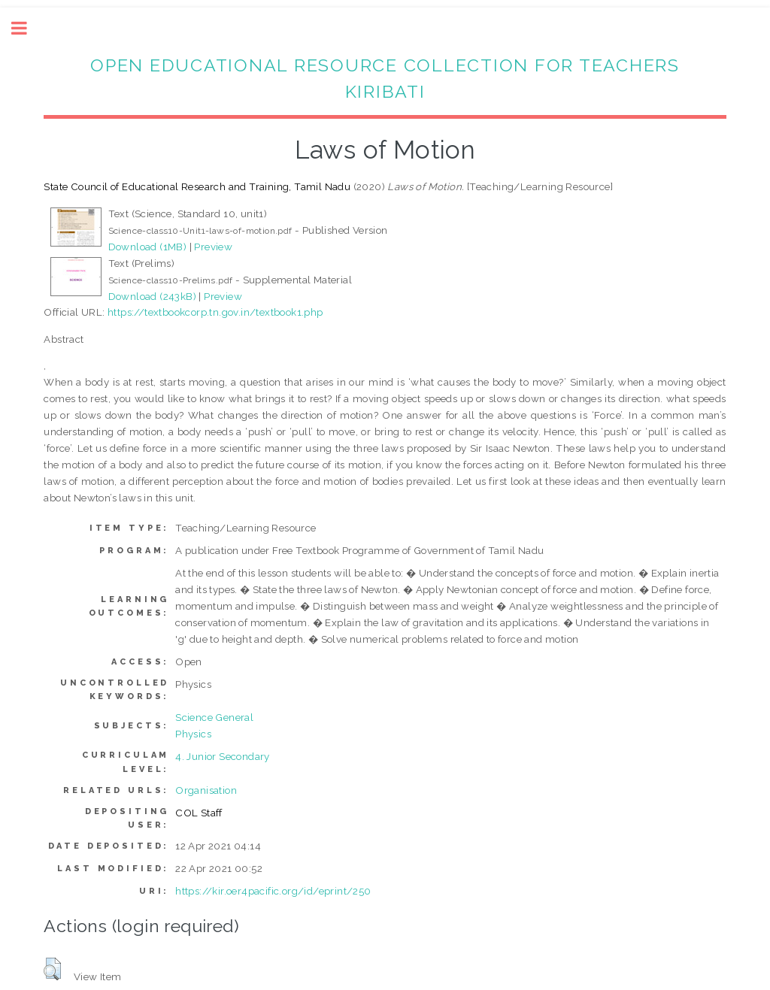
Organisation (206, 790)
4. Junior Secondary (222, 756)
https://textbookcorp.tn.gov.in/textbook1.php (215, 312)
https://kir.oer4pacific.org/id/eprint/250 (273, 891)
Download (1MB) (147, 247)
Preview (213, 247)
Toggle (27, 28)
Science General (214, 717)
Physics (193, 734)
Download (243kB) (152, 296)
